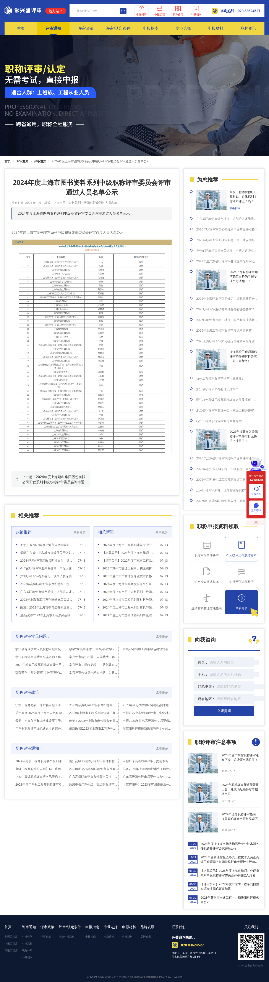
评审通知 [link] (22, 161)
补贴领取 (27, 957)
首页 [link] (8, 161)
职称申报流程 (67, 936)
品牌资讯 (147, 926)
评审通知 (29, 926)
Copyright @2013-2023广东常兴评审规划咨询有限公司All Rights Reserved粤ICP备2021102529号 (134, 976)
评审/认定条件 (70, 926)
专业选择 (111, 926)
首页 (8, 926)
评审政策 (47, 926)
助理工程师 (11, 936)
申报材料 (129, 926)
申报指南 (92, 926)
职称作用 (27, 950)
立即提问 (224, 710)
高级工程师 (11, 950)
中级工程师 (11, 943)
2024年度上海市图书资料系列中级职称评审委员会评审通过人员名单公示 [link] (101, 161)
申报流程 (27, 943)
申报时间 (27, 936)
